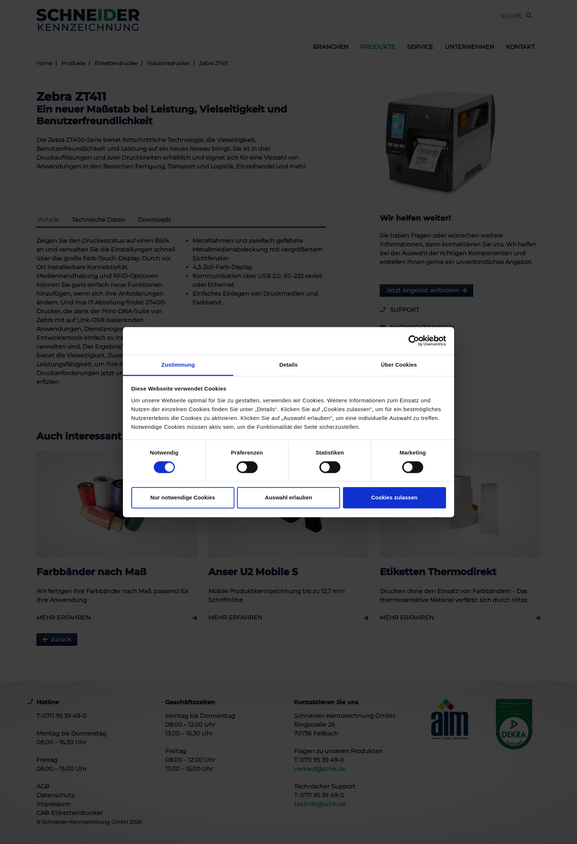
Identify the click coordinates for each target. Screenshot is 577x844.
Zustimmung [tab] (178, 365)
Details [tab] (288, 365)
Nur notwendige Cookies (183, 498)
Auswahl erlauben (288, 498)
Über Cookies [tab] (399, 365)
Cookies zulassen (394, 498)
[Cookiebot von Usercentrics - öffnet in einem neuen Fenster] (414, 340)
